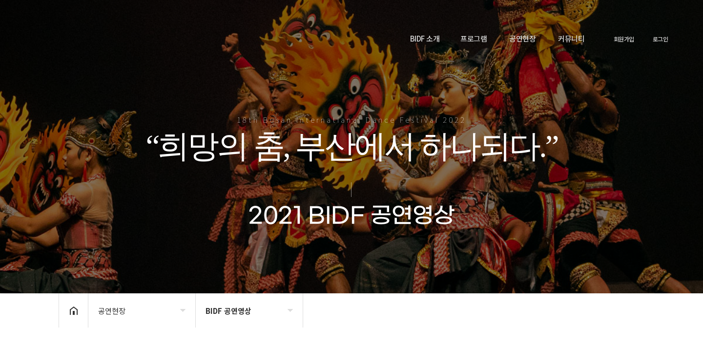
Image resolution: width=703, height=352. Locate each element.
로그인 (660, 39)
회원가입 (624, 39)
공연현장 (522, 38)
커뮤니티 (571, 38)
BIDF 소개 (425, 38)
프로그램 (473, 38)
